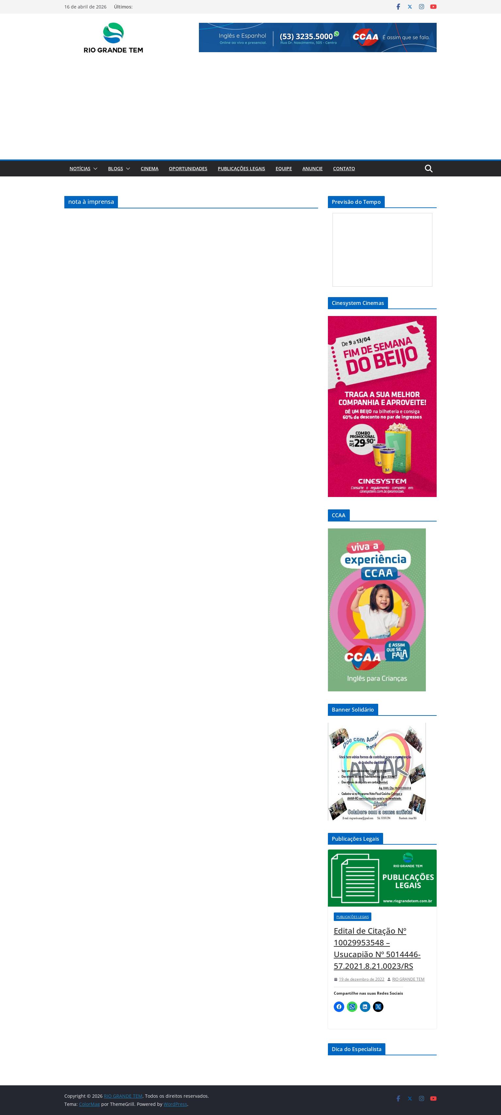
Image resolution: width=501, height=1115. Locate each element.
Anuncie (312, 168)
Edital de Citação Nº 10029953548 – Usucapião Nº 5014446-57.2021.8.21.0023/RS (377, 948)
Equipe (284, 168)
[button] (94, 168)
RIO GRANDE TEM (408, 979)
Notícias (80, 168)
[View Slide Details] (318, 37)
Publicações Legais (241, 168)
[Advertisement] (250, 110)
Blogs (115, 168)
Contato (344, 168)
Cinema (149, 168)
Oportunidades (188, 168)
